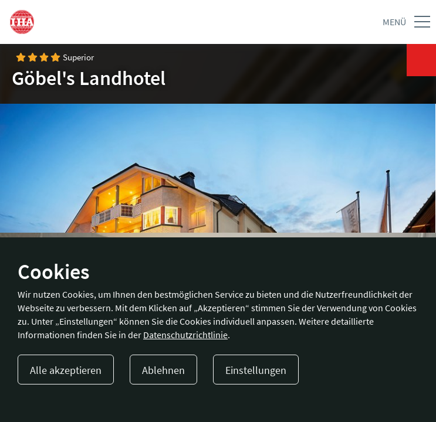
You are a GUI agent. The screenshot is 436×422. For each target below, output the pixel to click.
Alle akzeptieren (66, 370)
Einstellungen (255, 370)
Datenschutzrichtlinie (185, 335)
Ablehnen (163, 370)
